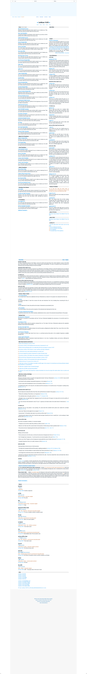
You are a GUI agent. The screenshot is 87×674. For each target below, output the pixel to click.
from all (67, 47)
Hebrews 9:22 (44, 393)
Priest (66, 213)
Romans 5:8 (49, 381)
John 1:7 (23, 278)
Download (67, 52)
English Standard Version (23, 37)
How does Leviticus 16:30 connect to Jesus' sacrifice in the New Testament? (34, 349)
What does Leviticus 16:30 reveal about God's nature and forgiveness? (33, 359)
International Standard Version (24, 118)
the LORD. (58, 49)
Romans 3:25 (44, 396)
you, (56, 47)
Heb (50, 24)
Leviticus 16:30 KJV (22, 578)
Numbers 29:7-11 (21, 386)
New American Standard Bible (24, 60)
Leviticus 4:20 (52, 83)
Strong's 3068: (21, 569)
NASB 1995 (20, 64)
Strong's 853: (20, 533)
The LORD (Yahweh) (23, 295)
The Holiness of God (22, 322)
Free (60, 213)
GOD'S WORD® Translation (23, 109)
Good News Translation (22, 113)
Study (44, 24)
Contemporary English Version (24, 100)
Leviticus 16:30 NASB (22, 577)
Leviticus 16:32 (36, 470)
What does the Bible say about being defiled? (28, 368)
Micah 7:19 (55, 437)
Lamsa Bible (20, 189)
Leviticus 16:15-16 (59, 391)
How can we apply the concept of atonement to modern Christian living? (33, 353)
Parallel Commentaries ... (23, 480)
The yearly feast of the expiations (56, 230)
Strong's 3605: (21, 548)
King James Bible (21, 51)
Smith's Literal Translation (23, 162)
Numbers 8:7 (51, 107)
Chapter (67, 259)
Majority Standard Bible (22, 138)
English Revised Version (23, 104)
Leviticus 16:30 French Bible (23, 584)
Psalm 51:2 (41, 411)
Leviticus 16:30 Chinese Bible (24, 583)
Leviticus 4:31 (52, 97)
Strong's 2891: (21, 526)
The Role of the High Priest (23, 327)
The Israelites (21, 307)
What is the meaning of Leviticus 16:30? (27, 343)
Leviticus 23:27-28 (52, 59)
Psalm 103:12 (56, 434)
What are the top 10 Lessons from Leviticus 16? (29, 361)
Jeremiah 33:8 (52, 139)
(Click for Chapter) (24, 27)
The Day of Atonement (53, 40)
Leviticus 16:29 (57, 378)
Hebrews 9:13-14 (52, 174)
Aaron (20, 304)
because (51, 46)
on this (54, 46)
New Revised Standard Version (24, 182)
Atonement (51, 213)
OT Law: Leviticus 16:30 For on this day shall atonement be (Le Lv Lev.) (32, 587)
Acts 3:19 (47, 427)
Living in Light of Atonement (23, 336)
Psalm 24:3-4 (51, 166)
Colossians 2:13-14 (61, 439)
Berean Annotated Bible (22, 82)
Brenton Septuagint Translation (24, 205)
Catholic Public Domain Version (24, 173)
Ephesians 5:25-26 (28, 416)
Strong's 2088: (21, 497)
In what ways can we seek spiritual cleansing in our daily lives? (31, 351)
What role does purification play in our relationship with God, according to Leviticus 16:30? (36, 347)
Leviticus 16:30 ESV (22, 576)
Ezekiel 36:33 (51, 133)
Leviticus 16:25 (23, 470)
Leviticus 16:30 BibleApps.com (24, 580)
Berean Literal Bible (22, 46)
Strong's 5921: (21, 519)
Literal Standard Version (23, 149)
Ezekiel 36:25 (51, 114)
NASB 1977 (20, 69)
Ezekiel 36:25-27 (52, 206)
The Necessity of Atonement (23, 317)
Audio (38, 24)
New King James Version (23, 55)
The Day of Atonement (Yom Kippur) (26, 311)
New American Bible (22, 178)
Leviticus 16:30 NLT (22, 575)
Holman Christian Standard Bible (24, 91)
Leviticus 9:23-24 (50, 448)
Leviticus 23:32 (52, 74)
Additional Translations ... (23, 210)
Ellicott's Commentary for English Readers (27, 465)
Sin (68, 213)
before (54, 49)
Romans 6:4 (44, 441)
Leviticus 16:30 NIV (22, 573)
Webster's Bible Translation (23, 131)
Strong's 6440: (21, 562)
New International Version (23, 28)
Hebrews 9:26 (25, 399)
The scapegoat (53, 229)
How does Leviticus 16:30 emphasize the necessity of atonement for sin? (33, 345)
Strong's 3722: (21, 512)
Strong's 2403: (21, 555)
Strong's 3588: (21, 490)
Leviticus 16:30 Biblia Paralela (24, 582)
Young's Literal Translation (23, 158)
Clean (55, 213)
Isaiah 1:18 (47, 423)
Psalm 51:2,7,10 (52, 193)
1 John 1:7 (51, 427)
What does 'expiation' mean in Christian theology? (29, 366)
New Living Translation (22, 33)
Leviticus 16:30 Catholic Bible (24, 585)
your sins (51, 49)
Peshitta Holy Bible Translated (24, 193)
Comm (47, 24)
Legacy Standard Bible (22, 73)
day (57, 46)
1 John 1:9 (51, 127)
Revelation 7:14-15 (31, 456)
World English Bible (22, 142)
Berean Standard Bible (22, 42)
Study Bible (21, 259)
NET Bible (20, 122)
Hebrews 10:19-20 (57, 450)
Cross (41, 24)
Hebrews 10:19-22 (28, 291)
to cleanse (53, 47)
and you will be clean (61, 47)
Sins (50, 215)
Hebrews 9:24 (57, 448)
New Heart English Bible (23, 127)
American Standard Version (23, 95)
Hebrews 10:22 (30, 284)
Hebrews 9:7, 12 (49, 383)
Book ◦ (64, 259)
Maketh (63, 213)
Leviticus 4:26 (52, 90)
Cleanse (57, 213)
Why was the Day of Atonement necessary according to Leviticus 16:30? (33, 357)
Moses (20, 299)
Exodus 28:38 (51, 147)
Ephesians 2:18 (48, 452)
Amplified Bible (21, 77)
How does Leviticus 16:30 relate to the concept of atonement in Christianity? (34, 355)
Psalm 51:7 (51, 120)
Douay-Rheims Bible (22, 169)
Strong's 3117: (21, 505)
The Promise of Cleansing (23, 331)
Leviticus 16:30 (21, 460)
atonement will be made (62, 46)
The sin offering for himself (55, 227)
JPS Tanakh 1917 (21, 201)
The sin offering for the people (56, 228)
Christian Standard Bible (23, 86)
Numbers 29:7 (52, 68)
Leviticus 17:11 (39, 396)
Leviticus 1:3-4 (52, 156)
